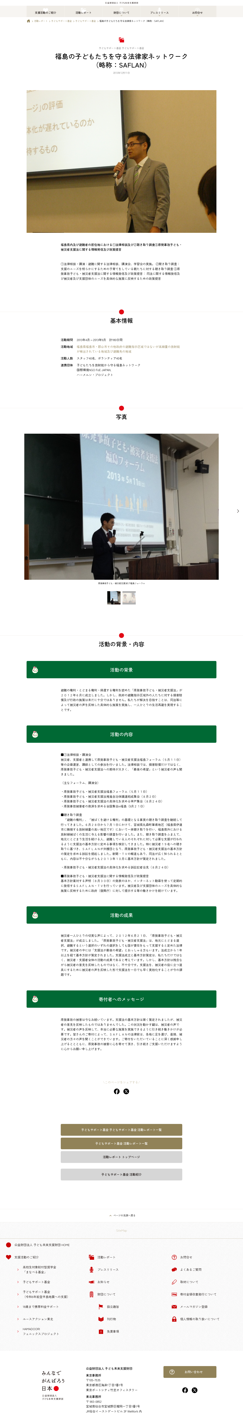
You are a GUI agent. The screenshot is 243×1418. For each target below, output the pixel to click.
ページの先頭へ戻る (124, 1215)
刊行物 (107, 1319)
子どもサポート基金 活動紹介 (121, 1174)
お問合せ (181, 1257)
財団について (102, 1294)
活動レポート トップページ (121, 1157)
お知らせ (99, 1282)
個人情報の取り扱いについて (195, 1319)
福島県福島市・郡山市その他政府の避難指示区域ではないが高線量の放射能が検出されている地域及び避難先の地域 (128, 349)
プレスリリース (104, 1269)
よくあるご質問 (186, 1269)
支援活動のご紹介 (22, 1257)
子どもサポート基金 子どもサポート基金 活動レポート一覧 (121, 1129)
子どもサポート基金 (61, 20)
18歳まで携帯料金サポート (41, 1306)
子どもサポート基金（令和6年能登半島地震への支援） (46, 1294)
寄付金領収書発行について (194, 1294)
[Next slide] (238, 511)
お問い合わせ (186, 1372)
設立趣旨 (108, 1307)
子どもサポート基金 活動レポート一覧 (121, 1143)
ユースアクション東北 (38, 1319)
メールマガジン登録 (189, 1307)
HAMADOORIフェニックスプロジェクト (41, 1331)
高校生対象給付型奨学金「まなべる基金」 (39, 1269)
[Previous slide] (5, 511)
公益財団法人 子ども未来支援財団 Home (38, 1245)
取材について (184, 1282)
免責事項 (108, 1331)
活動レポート (41, 20)
